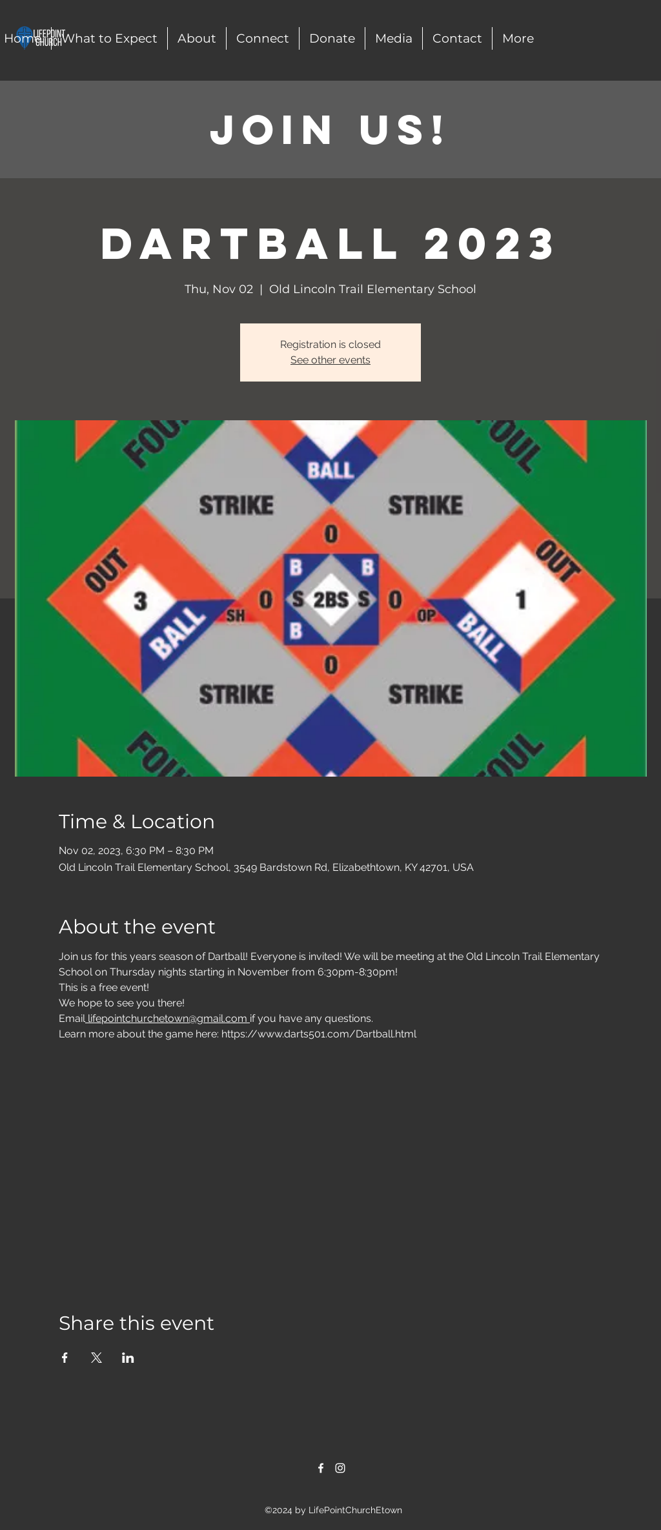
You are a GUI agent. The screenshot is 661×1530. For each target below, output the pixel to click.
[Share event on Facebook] (65, 1357)
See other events (330, 360)
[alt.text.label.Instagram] (340, 1468)
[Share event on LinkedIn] (128, 1357)
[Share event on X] (96, 1357)
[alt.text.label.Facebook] (320, 1468)
